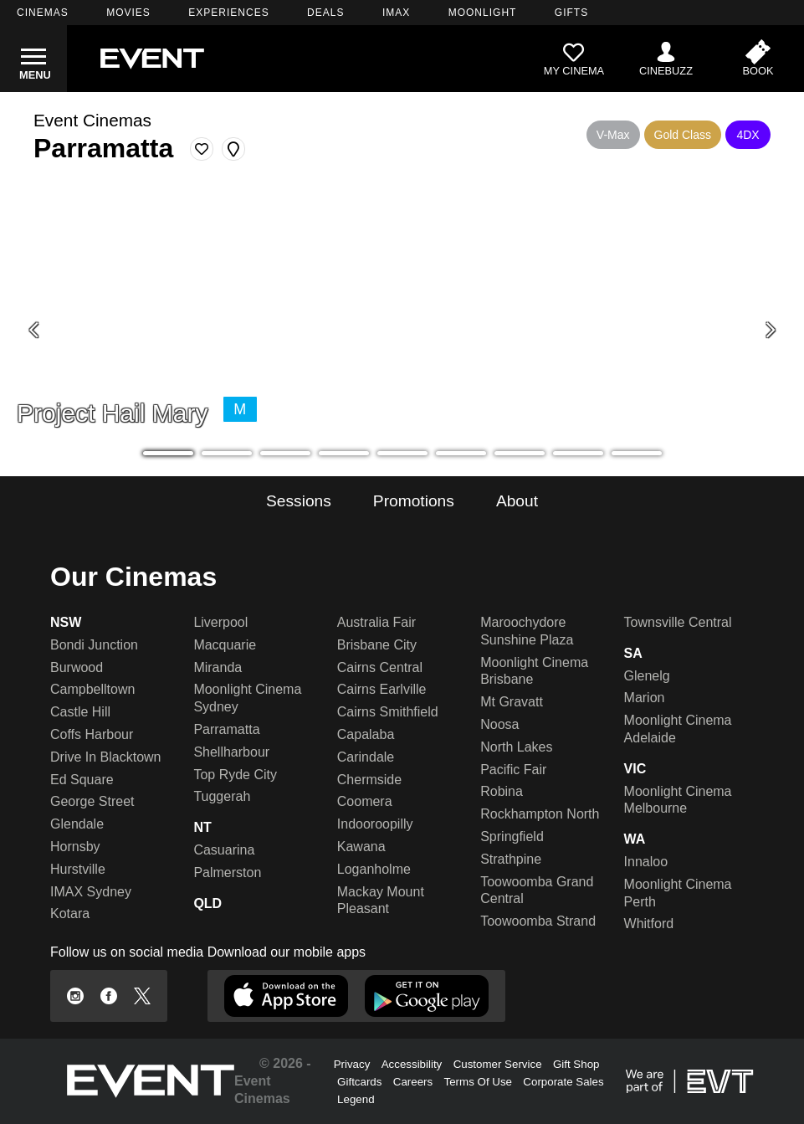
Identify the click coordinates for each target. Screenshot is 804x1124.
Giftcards (359, 1081)
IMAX (396, 12)
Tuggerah (221, 796)
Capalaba (366, 734)
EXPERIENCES (228, 12)
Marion (644, 697)
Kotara (70, 913)
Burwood (76, 667)
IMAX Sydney (90, 892)
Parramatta (226, 729)
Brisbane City (377, 645)
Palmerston (227, 872)
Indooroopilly (375, 824)
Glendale (77, 824)
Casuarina (223, 850)
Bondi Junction (94, 645)
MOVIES (128, 12)
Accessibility (412, 1064)
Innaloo (646, 862)
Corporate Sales (563, 1081)
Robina (501, 791)
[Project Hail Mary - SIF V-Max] (402, 330)
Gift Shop (576, 1064)
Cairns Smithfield (387, 712)
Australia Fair (376, 622)
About (517, 501)
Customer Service (497, 1064)
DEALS (325, 12)
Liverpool (220, 622)
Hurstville (77, 869)
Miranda (217, 667)
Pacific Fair (513, 769)
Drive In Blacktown (105, 757)
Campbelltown (92, 689)
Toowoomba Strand (538, 921)
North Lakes (516, 747)
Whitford (649, 923)
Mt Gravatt (511, 702)
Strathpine (510, 859)
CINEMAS (43, 12)
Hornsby (75, 846)
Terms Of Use (478, 1081)
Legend (355, 1099)
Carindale (365, 757)
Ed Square (82, 779)
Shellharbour (231, 752)
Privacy (352, 1064)
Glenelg (647, 676)
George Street (92, 801)
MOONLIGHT (482, 12)
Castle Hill (80, 712)
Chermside (369, 779)
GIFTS (571, 12)
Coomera (364, 801)
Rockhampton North (539, 814)
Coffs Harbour (91, 734)
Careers (413, 1081)
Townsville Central (678, 622)
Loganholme (374, 869)
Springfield (512, 836)
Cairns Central (379, 667)
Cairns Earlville (382, 689)
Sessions (298, 501)
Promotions (413, 501)
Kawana (361, 846)
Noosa (499, 724)
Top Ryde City (235, 774)
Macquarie (224, 645)
